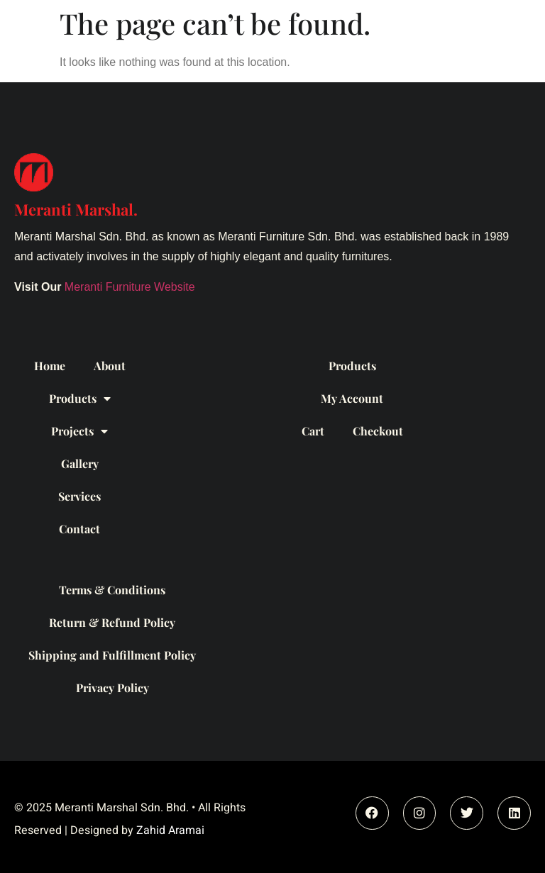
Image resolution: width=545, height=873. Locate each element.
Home (49, 365)
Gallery (80, 463)
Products (80, 398)
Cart (313, 430)
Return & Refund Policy (112, 622)
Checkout (378, 430)
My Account (352, 398)
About (110, 365)
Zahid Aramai (170, 830)
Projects (79, 431)
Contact (79, 528)
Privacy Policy (112, 687)
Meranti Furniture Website (130, 287)
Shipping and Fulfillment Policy (112, 654)
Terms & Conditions (112, 589)
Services (79, 496)
